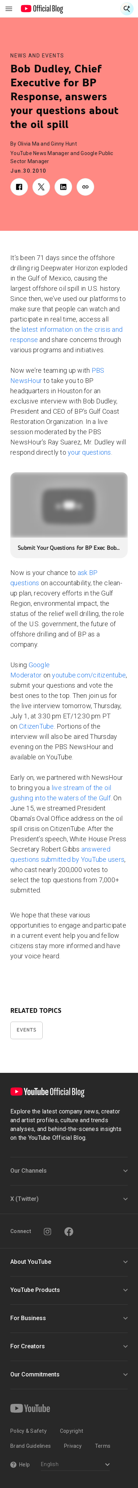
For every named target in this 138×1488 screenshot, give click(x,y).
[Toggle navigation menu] (8, 8)
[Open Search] (127, 8)
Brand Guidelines (30, 1446)
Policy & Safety (28, 1431)
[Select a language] (75, 1465)
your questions (89, 452)
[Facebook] (68, 1231)
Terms (102, 1446)
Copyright (71, 1431)
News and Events (37, 56)
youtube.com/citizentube (89, 675)
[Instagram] (47, 1231)
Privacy (73, 1446)
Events (26, 1030)
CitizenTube (36, 726)
